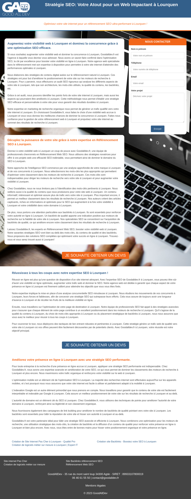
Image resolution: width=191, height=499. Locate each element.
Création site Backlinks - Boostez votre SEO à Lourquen (126, 441)
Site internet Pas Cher (15, 461)
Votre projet (137, 90)
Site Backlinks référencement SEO (84, 461)
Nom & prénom (138, 49)
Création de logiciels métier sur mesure (24, 464)
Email (134, 77)
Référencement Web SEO (80, 464)
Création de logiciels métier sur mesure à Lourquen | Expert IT (45, 445)
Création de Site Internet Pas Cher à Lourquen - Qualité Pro (43, 441)
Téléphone (136, 63)
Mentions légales (95, 485)
